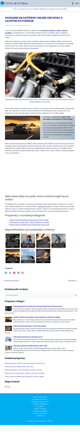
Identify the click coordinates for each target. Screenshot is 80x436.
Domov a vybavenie (40, 409)
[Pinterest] (14, 273)
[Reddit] (23, 273)
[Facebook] (6, 273)
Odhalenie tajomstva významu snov (28, 338)
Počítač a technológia (40, 414)
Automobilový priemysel (22, 26)
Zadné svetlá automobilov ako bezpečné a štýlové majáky (29, 221)
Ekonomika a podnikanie (40, 411)
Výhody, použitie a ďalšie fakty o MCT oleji (30, 346)
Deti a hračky (40, 407)
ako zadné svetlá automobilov (53, 128)
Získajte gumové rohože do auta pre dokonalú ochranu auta (29, 225)
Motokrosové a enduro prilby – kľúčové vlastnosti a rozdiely (29, 223)
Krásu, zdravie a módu (40, 397)
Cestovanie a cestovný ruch (40, 402)
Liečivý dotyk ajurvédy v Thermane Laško (29, 327)
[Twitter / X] (10, 273)
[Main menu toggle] (75, 3)
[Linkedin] (18, 273)
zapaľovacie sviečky (44, 207)
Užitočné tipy (40, 416)
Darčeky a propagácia (40, 404)
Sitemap (7, 387)
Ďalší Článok (73, 281)
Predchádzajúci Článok (10, 281)
